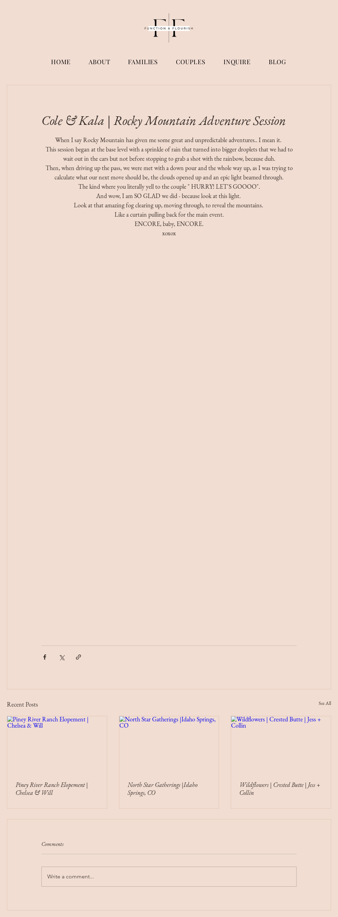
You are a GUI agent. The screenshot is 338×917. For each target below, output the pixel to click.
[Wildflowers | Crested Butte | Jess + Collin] (281, 744)
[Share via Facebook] (44, 657)
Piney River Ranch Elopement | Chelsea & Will (52, 789)
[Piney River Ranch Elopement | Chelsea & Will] (57, 744)
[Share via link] (78, 657)
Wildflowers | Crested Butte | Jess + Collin (279, 789)
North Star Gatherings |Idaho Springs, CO (163, 789)
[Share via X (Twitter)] (61, 657)
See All (325, 703)
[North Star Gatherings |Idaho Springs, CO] (169, 744)
